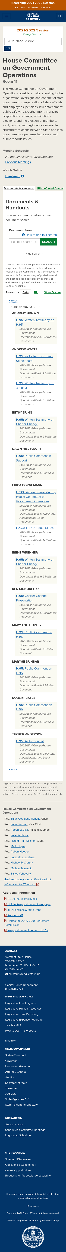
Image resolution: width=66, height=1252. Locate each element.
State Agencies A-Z (17, 1099)
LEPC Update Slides (35, 528)
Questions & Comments (19, 1165)
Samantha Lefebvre (22, 857)
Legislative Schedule (18, 1135)
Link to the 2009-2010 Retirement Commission (26, 923)
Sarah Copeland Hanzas (25, 819)
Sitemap (10, 1159)
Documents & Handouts (19, 188)
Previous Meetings (18, 162)
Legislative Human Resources (23, 1008)
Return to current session (33, 7)
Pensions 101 (13, 915)
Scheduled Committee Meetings (25, 1130)
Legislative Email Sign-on (20, 1003)
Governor (11, 1061)
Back (13, 300)
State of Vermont (15, 1055)
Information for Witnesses (21, 884)
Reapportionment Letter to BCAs (26, 930)
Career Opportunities (18, 1170)
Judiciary (10, 1094)
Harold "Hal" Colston (23, 841)
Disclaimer (11, 1040)
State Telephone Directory (21, 1105)
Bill (36, 292)
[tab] (19, 188)
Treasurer (11, 1088)
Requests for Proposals (19, 1175)
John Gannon (19, 824)
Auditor (9, 1077)
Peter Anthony (20, 835)
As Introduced (30, 741)
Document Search (33, 233)
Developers (33, 1206)
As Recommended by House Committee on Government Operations (36, 496)
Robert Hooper (20, 851)
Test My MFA (13, 1025)
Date (26, 292)
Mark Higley (18, 846)
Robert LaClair (19, 830)
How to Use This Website (20, 1030)
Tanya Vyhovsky (21, 873)
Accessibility (43, 1175)
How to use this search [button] (39, 235)
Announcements (15, 1124)
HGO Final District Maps (20, 899)
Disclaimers (24, 1159)
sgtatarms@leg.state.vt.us (22, 974)
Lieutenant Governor (18, 1066)
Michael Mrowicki (21, 868)
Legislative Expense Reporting (24, 1019)
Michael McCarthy (22, 862)
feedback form (25, 1198)
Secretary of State (16, 1083)
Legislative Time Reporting (21, 1014)
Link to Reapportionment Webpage (27, 904)
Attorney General (15, 1072)
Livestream (12, 176)
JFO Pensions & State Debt (22, 910)
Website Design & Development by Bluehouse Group (33, 1220)
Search (48, 242)
